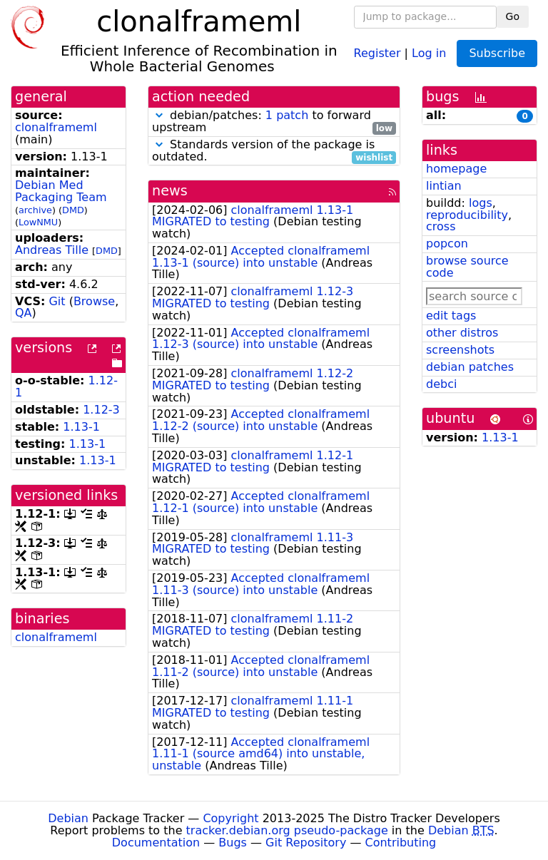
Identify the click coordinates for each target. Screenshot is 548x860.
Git (57, 301)
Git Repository (305, 842)
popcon (447, 243)
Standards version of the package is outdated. (274, 151)
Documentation (156, 842)
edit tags (451, 315)
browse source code (467, 267)
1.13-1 (81, 427)
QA (23, 312)
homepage (456, 168)
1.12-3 (101, 409)
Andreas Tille (51, 250)
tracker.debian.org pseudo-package (287, 830)
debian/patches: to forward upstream (274, 122)
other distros (462, 332)
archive (35, 210)
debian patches (470, 367)
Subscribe (497, 53)
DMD (73, 210)
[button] (159, 115)
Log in (429, 52)
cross (440, 226)
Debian (68, 818)
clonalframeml (56, 127)
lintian (444, 186)
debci (441, 384)
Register (377, 52)
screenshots (460, 350)
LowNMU (38, 222)
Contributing (401, 842)
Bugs (232, 842)
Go (512, 16)
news (170, 191)
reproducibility (467, 215)
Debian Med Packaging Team (61, 191)
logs (480, 203)
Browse (94, 301)
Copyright (230, 818)
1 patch (286, 115)
